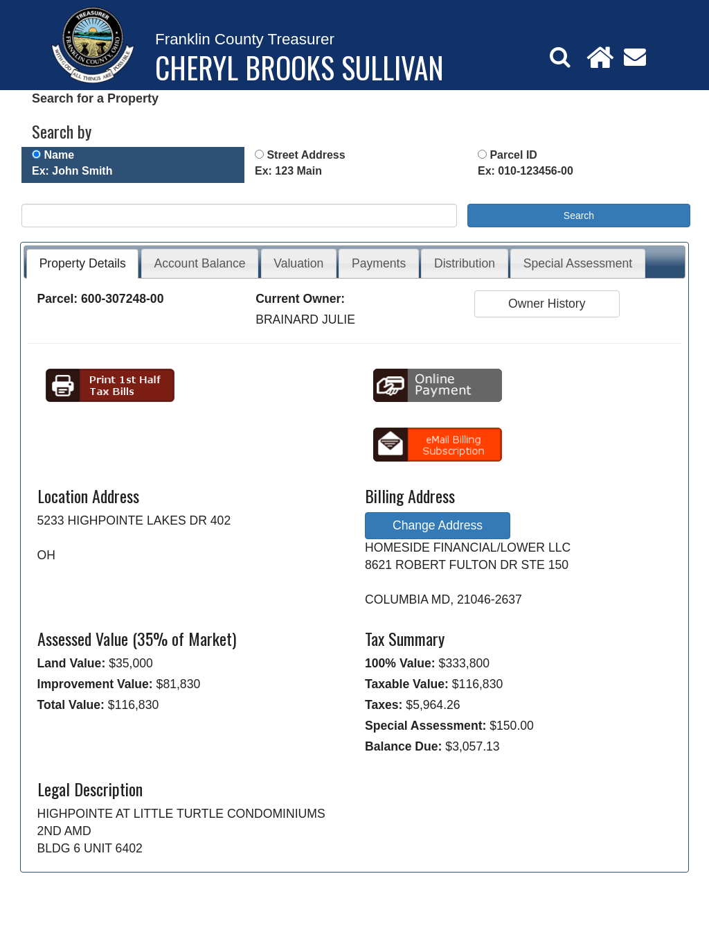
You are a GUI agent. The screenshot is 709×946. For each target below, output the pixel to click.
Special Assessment (577, 263)
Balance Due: (403, 746)
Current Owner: (300, 299)
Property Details (82, 263)
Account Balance (200, 263)
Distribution (464, 263)
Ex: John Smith (72, 171)
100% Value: (400, 663)
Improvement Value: (95, 684)
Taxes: (383, 705)
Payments (379, 263)
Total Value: (71, 705)
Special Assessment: (425, 726)
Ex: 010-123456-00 (525, 171)
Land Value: (71, 663)
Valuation (298, 263)
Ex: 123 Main (288, 171)
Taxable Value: (407, 684)
